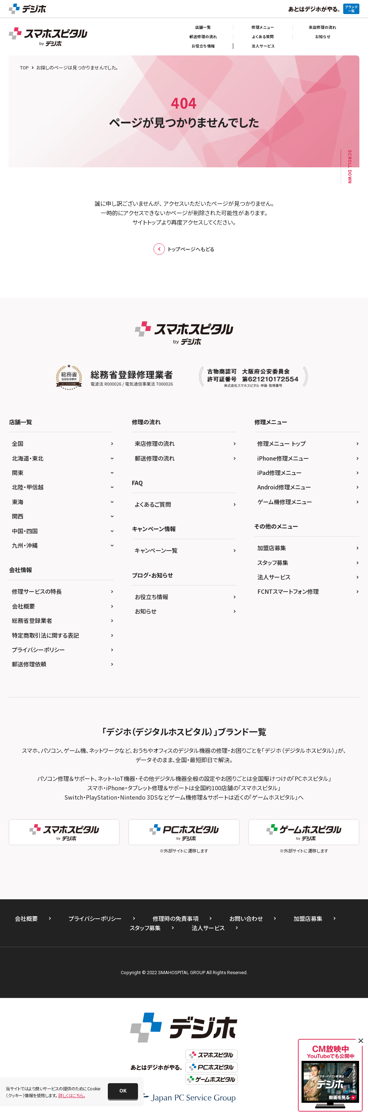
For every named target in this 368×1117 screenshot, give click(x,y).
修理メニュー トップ (281, 443)
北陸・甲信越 (27, 487)
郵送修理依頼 (29, 664)
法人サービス (263, 46)
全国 (17, 443)
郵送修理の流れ (203, 36)
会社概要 (23, 606)
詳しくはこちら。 (71, 1095)
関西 (17, 516)
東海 (17, 502)
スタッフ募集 (272, 562)
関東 (17, 472)
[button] (123, 1091)
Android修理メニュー (284, 487)
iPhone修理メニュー (283, 458)
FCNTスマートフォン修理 (288, 591)
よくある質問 (263, 36)
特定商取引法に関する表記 (45, 635)
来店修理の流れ (322, 27)
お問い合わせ (246, 918)
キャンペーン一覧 (156, 550)
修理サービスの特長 (37, 591)
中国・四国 (25, 531)
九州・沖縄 (25, 545)
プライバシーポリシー (38, 650)
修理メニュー (263, 27)
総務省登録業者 (32, 620)
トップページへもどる (184, 249)
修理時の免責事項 (175, 918)
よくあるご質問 (153, 504)
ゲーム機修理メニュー (284, 502)
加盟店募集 (271, 548)
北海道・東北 (27, 458)
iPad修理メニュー (279, 472)
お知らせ (322, 36)
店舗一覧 (203, 27)
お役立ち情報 (203, 46)
